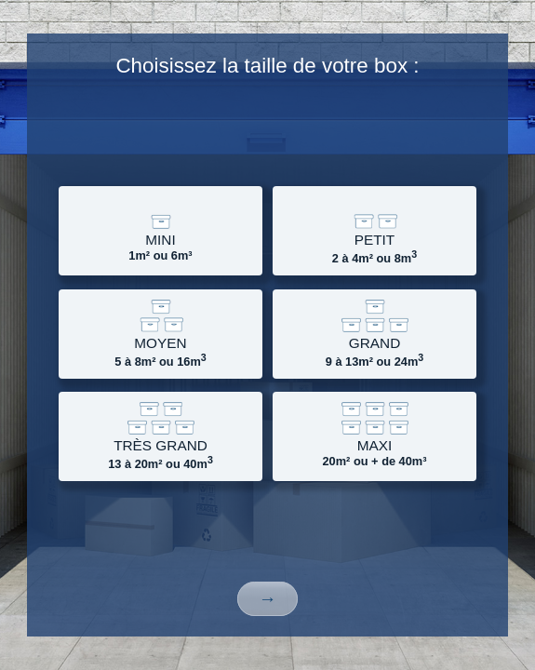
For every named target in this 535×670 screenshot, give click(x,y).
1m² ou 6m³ (160, 229)
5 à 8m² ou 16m (160, 334)
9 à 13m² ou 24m (374, 334)
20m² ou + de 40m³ (374, 435)
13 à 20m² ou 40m (160, 437)
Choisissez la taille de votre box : (267, 65)
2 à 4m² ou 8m (374, 231)
